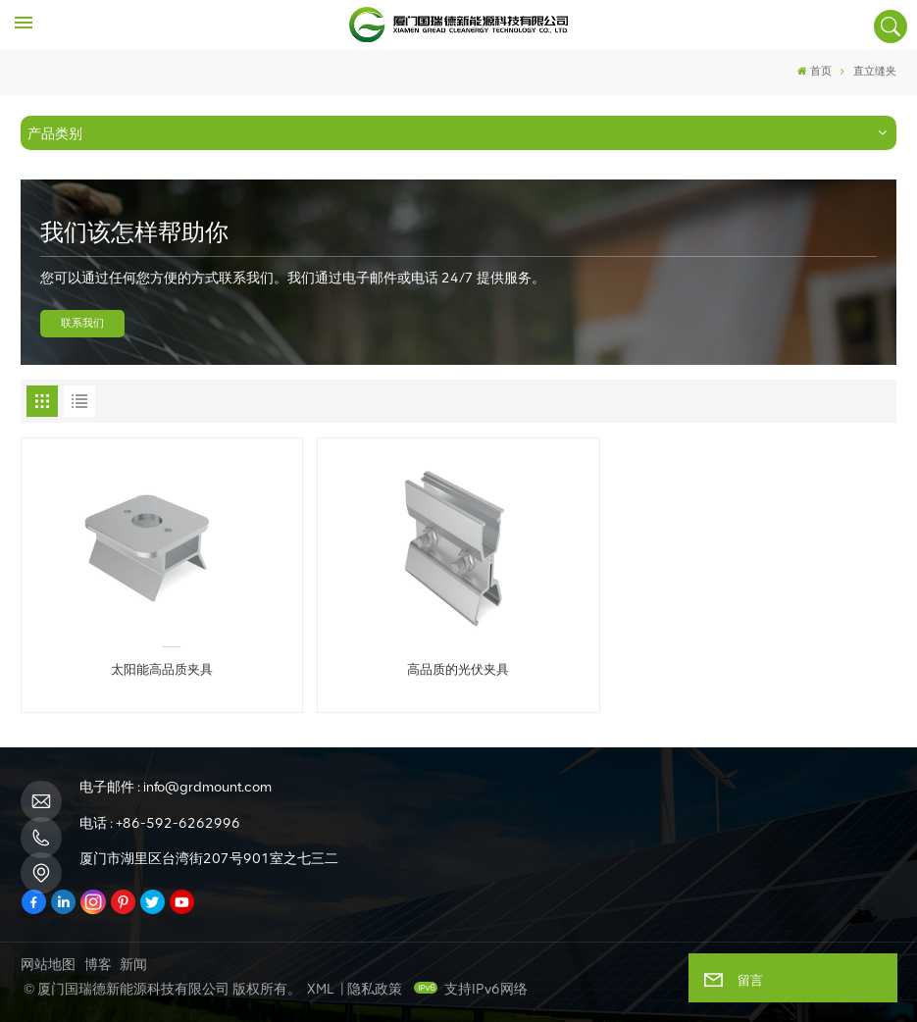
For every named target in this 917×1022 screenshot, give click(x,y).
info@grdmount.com (207, 787)
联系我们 (82, 323)
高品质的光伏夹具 (458, 669)
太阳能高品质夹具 (162, 669)
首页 (814, 71)
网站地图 (48, 964)
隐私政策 (374, 989)
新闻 (133, 964)
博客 (98, 964)
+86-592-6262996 (178, 823)
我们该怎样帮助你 (134, 232)
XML (320, 989)
